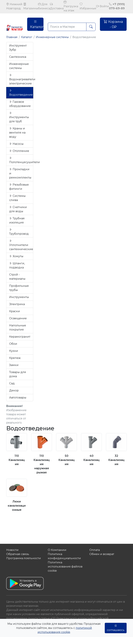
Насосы (16, 143)
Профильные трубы (19, 288)
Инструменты (19, 297)
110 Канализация (16, 460)
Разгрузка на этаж (71, 6)
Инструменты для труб (19, 117)
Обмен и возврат (101, 554)
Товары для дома (17, 374)
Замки (14, 365)
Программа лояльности (23, 558)
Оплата (94, 550)
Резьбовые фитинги (19, 186)
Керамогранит (19, 336)
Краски (14, 311)
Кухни (13, 350)
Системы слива (17, 198)
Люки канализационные (17, 505)
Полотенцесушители (21, 160)
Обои (13, 343)
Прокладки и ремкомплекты (20, 173)
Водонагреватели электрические (21, 79)
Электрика (17, 304)
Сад (12, 383)
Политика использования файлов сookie (65, 566)
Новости (12, 550)
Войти (102, 6)
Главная (11, 37)
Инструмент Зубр (18, 47)
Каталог (37, 24)
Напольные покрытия (17, 327)
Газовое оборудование (20, 104)
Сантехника (17, 56)
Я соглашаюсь (116, 628)
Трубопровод (19, 231)
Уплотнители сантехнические (21, 245)
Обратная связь (17, 554)
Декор (14, 390)
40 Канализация (91, 460)
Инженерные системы (52, 37)
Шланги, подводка (17, 265)
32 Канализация (116, 460)
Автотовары (17, 397)
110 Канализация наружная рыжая (41, 464)
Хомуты (16, 256)
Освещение (18, 318)
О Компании (57, 550)
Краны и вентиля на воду (17, 132)
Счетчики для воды (18, 209)
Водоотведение (21, 92)
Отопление (19, 151)
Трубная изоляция (17, 220)
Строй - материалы (17, 276)
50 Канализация (66, 460)
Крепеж (15, 358)
